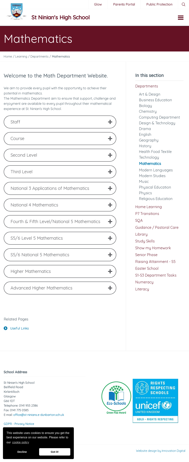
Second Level (24, 155)
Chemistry (148, 111)
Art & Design (149, 94)
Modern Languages (156, 170)
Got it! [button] (55, 451)
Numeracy (144, 282)
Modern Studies (152, 175)
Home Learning (148, 206)
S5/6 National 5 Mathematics (40, 254)
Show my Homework (153, 248)
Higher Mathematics (31, 271)
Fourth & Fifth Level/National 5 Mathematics (55, 221)
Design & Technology (157, 123)
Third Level (21, 171)
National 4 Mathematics (34, 205)
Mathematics (150, 163)
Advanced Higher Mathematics (41, 288)
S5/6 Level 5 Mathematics (37, 238)
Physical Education (155, 187)
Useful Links (16, 328)
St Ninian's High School (60, 17)
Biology (145, 105)
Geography (149, 140)
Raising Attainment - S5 (155, 261)
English (145, 134)
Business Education (155, 100)
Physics (145, 193)
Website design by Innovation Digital (160, 451)
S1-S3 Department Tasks (155, 275)
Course (17, 138)
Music (144, 181)
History (145, 146)
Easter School (147, 268)
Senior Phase (146, 254)
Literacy (142, 289)
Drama (145, 128)
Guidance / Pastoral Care (156, 227)
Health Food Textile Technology (155, 154)
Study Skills (145, 241)
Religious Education (156, 198)
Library (141, 234)
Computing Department (159, 117)
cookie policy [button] (20, 442)
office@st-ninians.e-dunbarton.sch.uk (38, 415)
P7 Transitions (147, 213)
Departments (146, 86)
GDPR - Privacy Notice (19, 424)
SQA (139, 220)
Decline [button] (22, 451)
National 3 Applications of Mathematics (50, 188)
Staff (15, 122)
